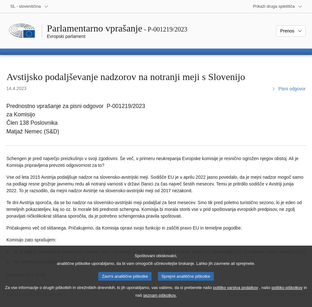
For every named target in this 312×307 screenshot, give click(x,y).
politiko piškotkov (287, 294)
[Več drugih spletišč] (278, 6)
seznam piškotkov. (160, 302)
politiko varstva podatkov (235, 294)
